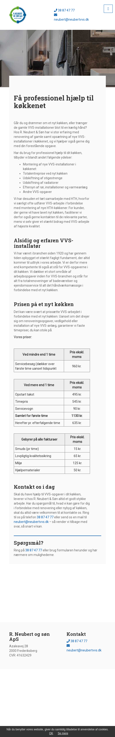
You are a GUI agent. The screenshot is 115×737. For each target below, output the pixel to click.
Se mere (63, 733)
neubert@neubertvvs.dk (31, 522)
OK (51, 733)
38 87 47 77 (64, 10)
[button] (108, 9)
